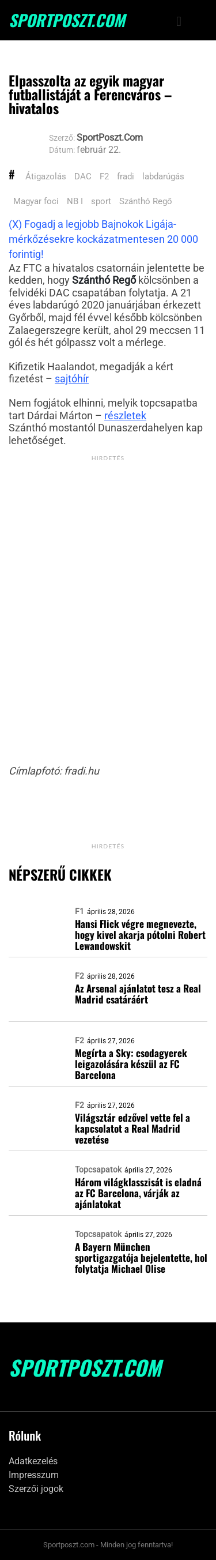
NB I (75, 201)
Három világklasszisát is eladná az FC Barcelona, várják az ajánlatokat (138, 1192)
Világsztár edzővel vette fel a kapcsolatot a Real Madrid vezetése (132, 1128)
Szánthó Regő (145, 201)
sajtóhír (72, 379)
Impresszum (34, 1474)
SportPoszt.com (67, 20)
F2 (104, 176)
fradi (125, 176)
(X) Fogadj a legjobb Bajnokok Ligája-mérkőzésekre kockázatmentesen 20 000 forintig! (103, 239)
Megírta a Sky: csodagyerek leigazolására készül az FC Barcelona (131, 1063)
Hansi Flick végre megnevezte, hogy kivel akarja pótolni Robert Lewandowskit (140, 934)
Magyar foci (36, 201)
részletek (125, 415)
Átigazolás (45, 176)
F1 (79, 911)
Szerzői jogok (36, 1488)
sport (101, 201)
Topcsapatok (98, 1170)
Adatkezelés (33, 1461)
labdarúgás (163, 176)
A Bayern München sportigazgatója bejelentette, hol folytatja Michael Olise (141, 1257)
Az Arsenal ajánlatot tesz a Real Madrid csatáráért (138, 994)
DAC (83, 176)
